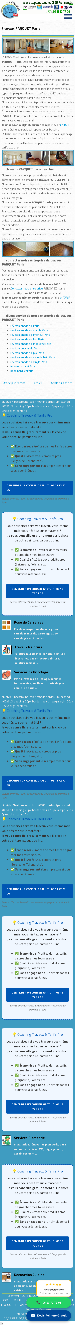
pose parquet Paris (21, 371)
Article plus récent (14, 383)
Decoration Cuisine (29, 1274)
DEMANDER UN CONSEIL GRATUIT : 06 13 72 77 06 (36, 487)
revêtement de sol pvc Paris (27, 353)
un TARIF (65, 125)
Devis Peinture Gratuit (49, 1316)
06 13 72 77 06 (48, 1302)
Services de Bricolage (31, 672)
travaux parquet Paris (23, 366)
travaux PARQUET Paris (21, 28)
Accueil (38, 383)
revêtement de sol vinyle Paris (28, 362)
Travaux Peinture (28, 647)
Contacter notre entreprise (27, 288)
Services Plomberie (29, 1137)
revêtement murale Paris (25, 348)
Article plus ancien (62, 383)
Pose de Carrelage (28, 622)
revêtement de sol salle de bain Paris (32, 357)
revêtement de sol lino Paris (27, 339)
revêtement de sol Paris (24, 326)
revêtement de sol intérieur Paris (30, 334)
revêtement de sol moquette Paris (30, 344)
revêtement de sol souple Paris (29, 330)
